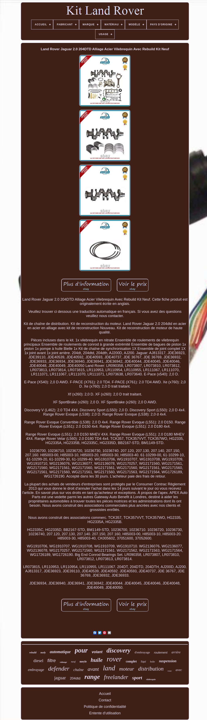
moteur (126, 669)
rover (114, 659)
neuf (73, 661)
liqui (143, 661)
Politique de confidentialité (105, 707)
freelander (116, 677)
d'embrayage (142, 652)
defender (58, 668)
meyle (83, 661)
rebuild (32, 652)
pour (81, 650)
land (109, 668)
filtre (51, 660)
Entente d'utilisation (105, 713)
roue (170, 671)
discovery (119, 650)
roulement (161, 652)
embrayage (36, 670)
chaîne (78, 670)
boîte (152, 661)
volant (97, 652)
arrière (176, 652)
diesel (38, 660)
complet (131, 661)
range (92, 676)
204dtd (75, 678)
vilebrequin (151, 679)
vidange (63, 662)
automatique (60, 651)
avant (93, 669)
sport (137, 677)
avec (179, 670)
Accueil (105, 694)
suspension (167, 661)
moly (43, 652)
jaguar (60, 677)
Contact (105, 700)
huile (97, 660)
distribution (151, 669)
